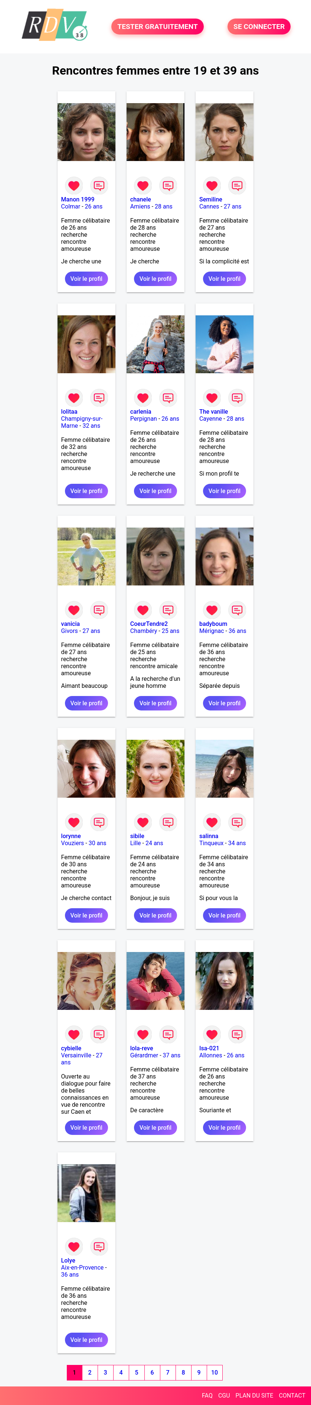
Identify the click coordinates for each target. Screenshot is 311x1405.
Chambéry (143, 630)
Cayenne (210, 418)
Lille (135, 843)
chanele (140, 199)
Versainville (76, 1055)
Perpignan (143, 418)
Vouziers (72, 843)
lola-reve (141, 1048)
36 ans (237, 630)
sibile (137, 836)
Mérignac (211, 630)
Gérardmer (144, 1055)
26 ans (94, 206)
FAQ (207, 1395)
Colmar (71, 206)
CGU (224, 1395)
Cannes (209, 206)
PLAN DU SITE (255, 1395)
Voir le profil (86, 278)
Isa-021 (209, 1048)
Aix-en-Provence (82, 1267)
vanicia (70, 623)
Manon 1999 (78, 199)
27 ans (233, 206)
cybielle (71, 1048)
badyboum (213, 623)
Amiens (140, 206)
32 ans (91, 425)
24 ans (154, 843)
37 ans (172, 1055)
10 (214, 1372)
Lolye (68, 1260)
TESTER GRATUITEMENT (157, 26)
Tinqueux (211, 843)
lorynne (71, 836)
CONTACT (292, 1395)
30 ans (98, 843)
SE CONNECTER (259, 26)
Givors (69, 630)
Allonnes (210, 1055)
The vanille (213, 411)
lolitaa (69, 411)
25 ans (171, 630)
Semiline (210, 199)
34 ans (237, 843)
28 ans (164, 206)
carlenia (140, 411)
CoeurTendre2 (149, 623)
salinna (208, 836)
